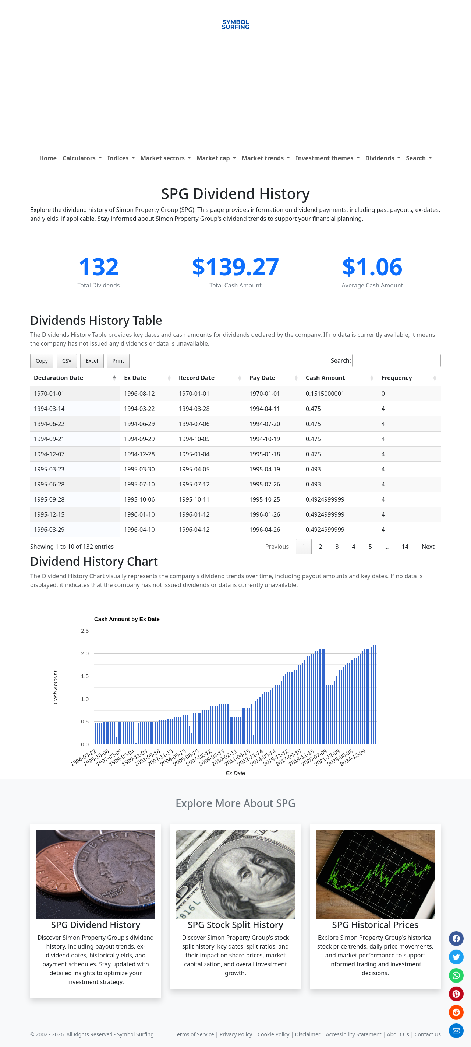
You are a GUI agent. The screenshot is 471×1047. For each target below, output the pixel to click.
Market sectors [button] (164, 158)
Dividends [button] (380, 158)
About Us (398, 1034)
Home (48, 158)
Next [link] (428, 546)
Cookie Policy (273, 1034)
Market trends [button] (263, 158)
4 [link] (353, 546)
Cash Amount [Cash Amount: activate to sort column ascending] (325, 378)
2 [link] (320, 546)
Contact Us (428, 1034)
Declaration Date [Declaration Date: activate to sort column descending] (58, 378)
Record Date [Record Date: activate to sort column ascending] (197, 378)
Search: (386, 360)
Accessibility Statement (354, 1034)
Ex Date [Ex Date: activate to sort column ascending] (135, 378)
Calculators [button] (80, 158)
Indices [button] (118, 158)
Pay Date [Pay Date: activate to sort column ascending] (262, 378)
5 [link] (370, 546)
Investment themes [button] (325, 158)
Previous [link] (277, 546)
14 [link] (405, 546)
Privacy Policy (236, 1034)
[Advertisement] (235, 95)
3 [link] (337, 546)
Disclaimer (308, 1034)
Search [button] (417, 158)
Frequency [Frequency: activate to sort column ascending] (397, 378)
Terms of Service (194, 1034)
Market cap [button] (213, 158)
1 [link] (303, 546)
